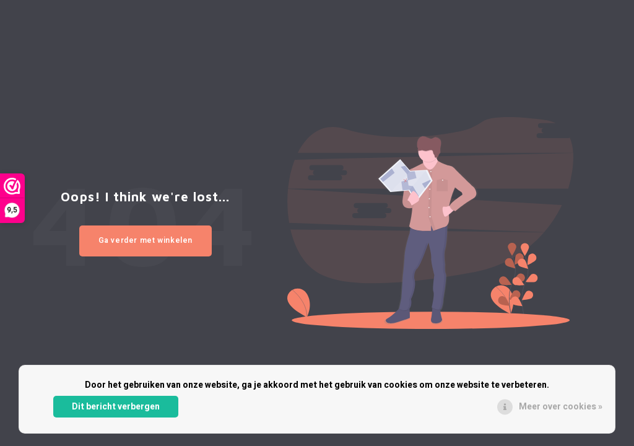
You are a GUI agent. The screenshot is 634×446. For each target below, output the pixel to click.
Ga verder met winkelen (145, 240)
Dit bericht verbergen (116, 406)
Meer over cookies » (560, 406)
